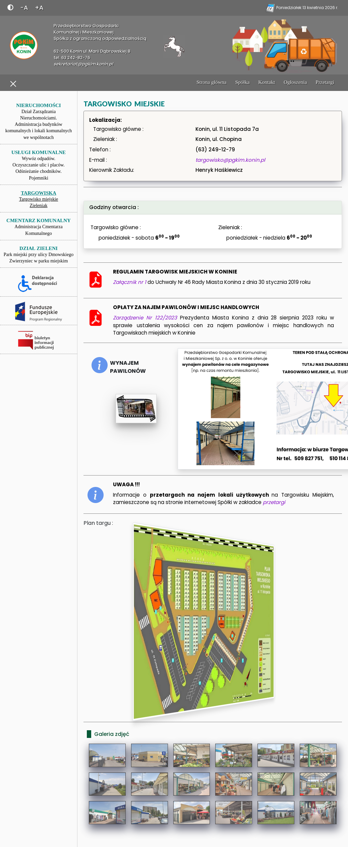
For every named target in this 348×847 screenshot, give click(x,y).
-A (24, 7)
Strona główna (211, 82)
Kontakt (266, 82)
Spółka (242, 82)
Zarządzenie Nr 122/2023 (146, 317)
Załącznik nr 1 (130, 282)
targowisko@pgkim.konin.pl (230, 159)
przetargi (274, 502)
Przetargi (325, 82)
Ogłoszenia (295, 82)
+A (39, 7)
